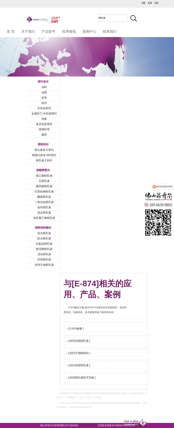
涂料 (44, 87)
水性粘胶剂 (44, 108)
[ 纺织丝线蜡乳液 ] (79, 340)
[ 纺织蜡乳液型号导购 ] (81, 377)
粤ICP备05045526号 (88, 425)
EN (150, 3)
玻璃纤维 (44, 129)
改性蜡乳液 (44, 207)
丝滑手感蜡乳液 (44, 264)
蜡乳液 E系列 (44, 160)
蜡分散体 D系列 (44, 149)
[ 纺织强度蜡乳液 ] (79, 365)
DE (143, 3)
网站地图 (140, 425)
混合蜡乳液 (44, 212)
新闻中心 (89, 31)
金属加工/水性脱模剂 (44, 113)
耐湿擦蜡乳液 (44, 249)
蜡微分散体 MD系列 (44, 155)
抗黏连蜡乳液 (44, 243)
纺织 (44, 103)
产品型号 (48, 31)
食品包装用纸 (44, 124)
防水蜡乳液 (44, 238)
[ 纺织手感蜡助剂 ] (79, 353)
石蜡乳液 (44, 181)
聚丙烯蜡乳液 (44, 186)
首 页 (11, 31)
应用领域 (69, 31)
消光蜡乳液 (44, 254)
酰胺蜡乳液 (44, 196)
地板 (44, 118)
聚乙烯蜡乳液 (44, 175)
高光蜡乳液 (44, 233)
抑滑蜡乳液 (44, 259)
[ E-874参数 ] (76, 328)
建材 (44, 134)
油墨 (44, 92)
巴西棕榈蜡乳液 (44, 191)
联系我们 (110, 31)
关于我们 (28, 31)
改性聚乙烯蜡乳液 (44, 217)
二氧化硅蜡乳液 (44, 202)
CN (156, 3)
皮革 (44, 97)
